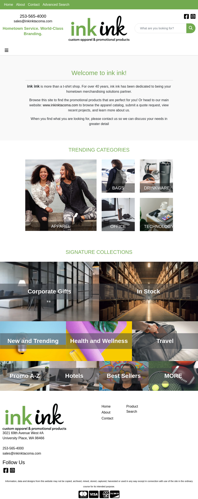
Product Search (132, 409)
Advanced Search (56, 4)
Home (8, 4)
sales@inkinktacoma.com (33, 21)
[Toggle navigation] (6, 50)
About (20, 4)
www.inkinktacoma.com (60, 105)
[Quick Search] (161, 28)
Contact (34, 4)
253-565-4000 (33, 16)
